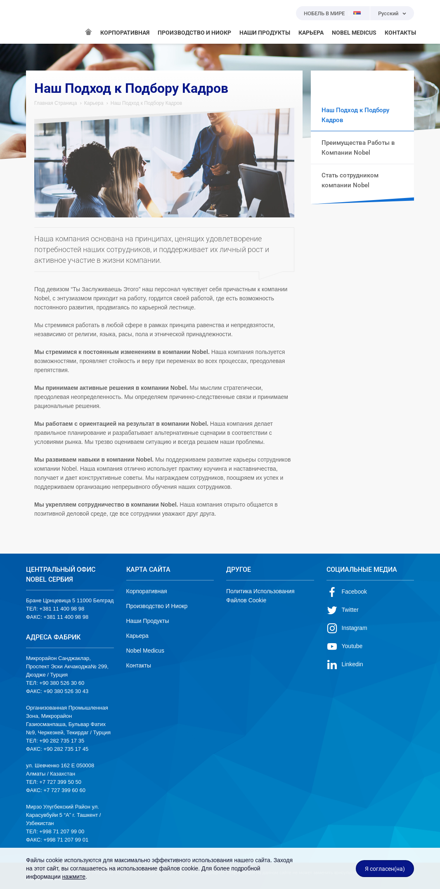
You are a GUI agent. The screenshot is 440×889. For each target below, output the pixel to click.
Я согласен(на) (385, 868)
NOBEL (37, 22)
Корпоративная (146, 591)
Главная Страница (55, 103)
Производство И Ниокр (157, 606)
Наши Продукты (147, 621)
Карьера (94, 103)
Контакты (138, 665)
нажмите (73, 876)
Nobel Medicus (145, 650)
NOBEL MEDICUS (354, 32)
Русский (388, 13)
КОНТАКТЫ (400, 32)
